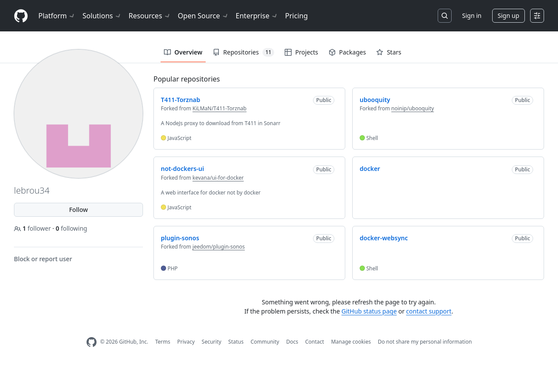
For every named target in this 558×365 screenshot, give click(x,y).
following (71, 228)
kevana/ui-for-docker (218, 177)
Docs (292, 341)
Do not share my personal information (425, 341)
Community (265, 341)
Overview (183, 52)
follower (33, 228)
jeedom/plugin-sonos (219, 246)
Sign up (508, 15)
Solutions (102, 15)
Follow (78, 209)
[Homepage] (21, 16)
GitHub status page (369, 311)
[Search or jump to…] (444, 15)
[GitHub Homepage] (91, 342)
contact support (429, 311)
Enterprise (257, 15)
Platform (56, 15)
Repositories (243, 52)
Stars (388, 52)
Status (236, 341)
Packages (347, 52)
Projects (301, 52)
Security (211, 341)
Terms (162, 341)
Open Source (203, 15)
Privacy (186, 341)
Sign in (471, 15)
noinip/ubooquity (412, 108)
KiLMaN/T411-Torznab (220, 108)
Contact (314, 341)
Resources (150, 15)
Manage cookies (351, 341)
